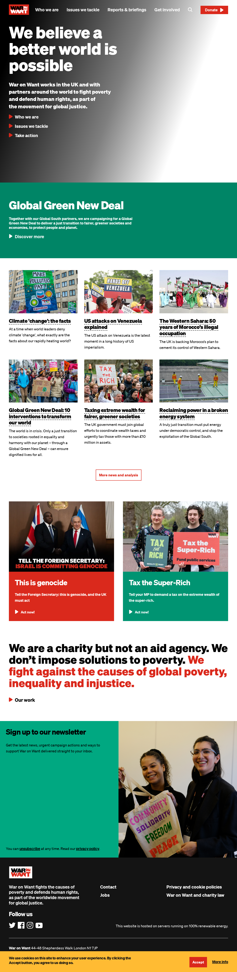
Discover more (29, 236)
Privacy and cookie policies (194, 887)
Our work (24, 700)
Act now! (28, 612)
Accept (198, 962)
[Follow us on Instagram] (30, 925)
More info (220, 961)
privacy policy (87, 848)
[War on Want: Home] (19, 9)
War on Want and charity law (195, 895)
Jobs (105, 895)
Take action (26, 135)
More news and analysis (119, 475)
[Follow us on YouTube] (39, 925)
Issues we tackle (83, 9)
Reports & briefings (127, 9)
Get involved (167, 9)
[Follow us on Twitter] (12, 925)
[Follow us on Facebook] (21, 925)
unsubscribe (29, 848)
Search (190, 9)
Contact (108, 887)
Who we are (47, 9)
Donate (211, 9)
